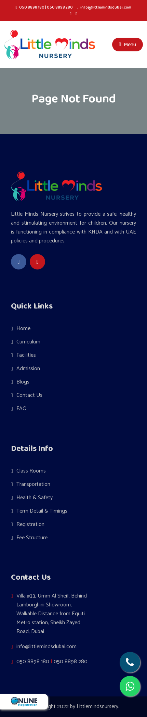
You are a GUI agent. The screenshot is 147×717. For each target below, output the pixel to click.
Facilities (26, 355)
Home (23, 328)
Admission (28, 369)
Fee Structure (32, 538)
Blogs (22, 382)
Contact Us (29, 395)
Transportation (33, 484)
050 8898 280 (60, 7)
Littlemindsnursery (97, 706)
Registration (30, 524)
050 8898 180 (31, 7)
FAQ (21, 409)
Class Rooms (31, 471)
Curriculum (28, 342)
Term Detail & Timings (41, 511)
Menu (127, 44)
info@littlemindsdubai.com (105, 7)
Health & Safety (34, 498)
